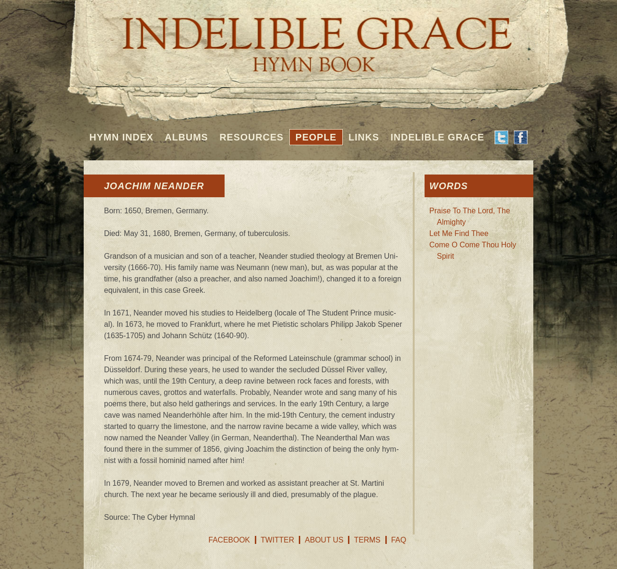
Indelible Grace (437, 137)
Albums (187, 137)
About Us (324, 540)
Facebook (229, 540)
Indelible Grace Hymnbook (308, 38)
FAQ (398, 540)
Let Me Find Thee (458, 233)
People (316, 137)
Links (363, 137)
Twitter (277, 540)
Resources (251, 137)
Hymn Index (121, 137)
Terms (367, 540)
